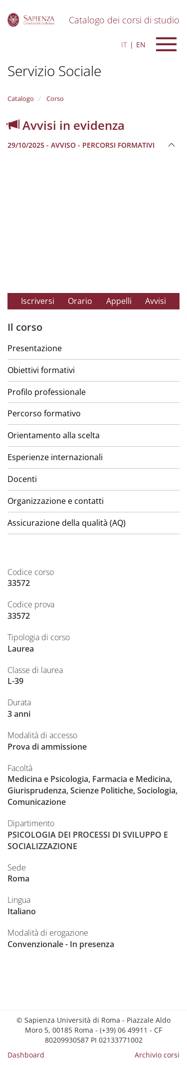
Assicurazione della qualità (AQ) (66, 522)
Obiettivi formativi (41, 370)
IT (124, 44)
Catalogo (20, 98)
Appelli (119, 300)
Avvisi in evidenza (66, 125)
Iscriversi (37, 300)
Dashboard (25, 1055)
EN (141, 44)
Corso (54, 98)
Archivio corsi (157, 1055)
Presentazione (34, 348)
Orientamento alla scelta (53, 435)
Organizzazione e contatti (55, 500)
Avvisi (155, 300)
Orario (80, 300)
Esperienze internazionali (55, 457)
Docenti (22, 479)
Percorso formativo (44, 413)
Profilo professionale (46, 392)
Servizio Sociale (54, 70)
